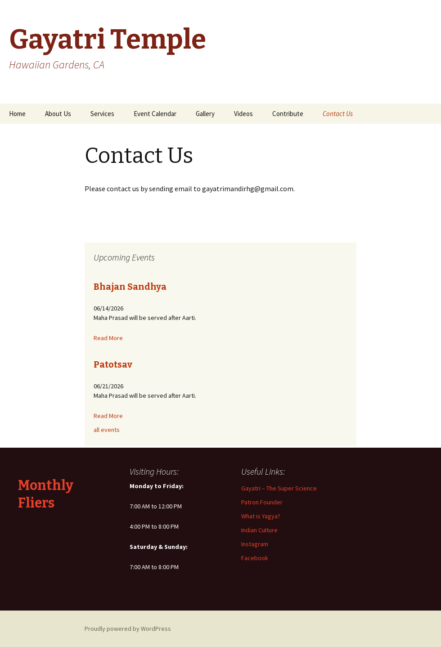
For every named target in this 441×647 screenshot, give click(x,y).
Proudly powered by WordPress (128, 629)
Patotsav (113, 364)
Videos (243, 113)
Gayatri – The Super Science (279, 488)
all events (107, 430)
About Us (58, 113)
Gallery (205, 113)
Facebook (254, 558)
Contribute (287, 113)
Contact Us (338, 113)
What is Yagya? (260, 516)
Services (102, 113)
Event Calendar (155, 113)
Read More (108, 338)
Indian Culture (259, 530)
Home (17, 113)
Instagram (254, 544)
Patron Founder (262, 502)
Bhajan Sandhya (130, 286)
